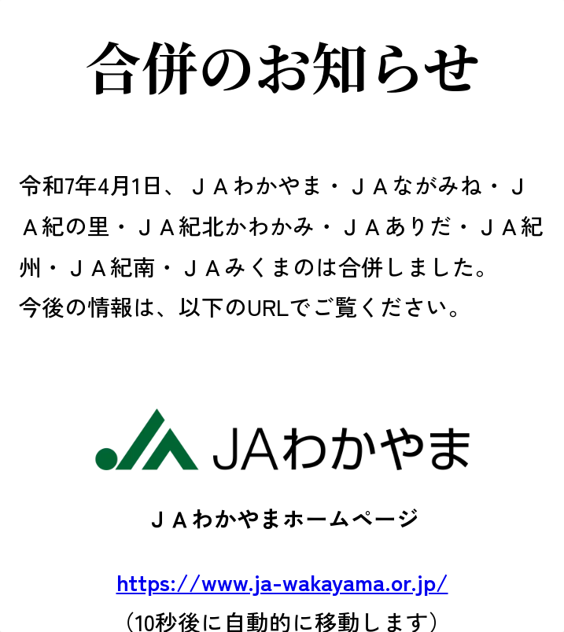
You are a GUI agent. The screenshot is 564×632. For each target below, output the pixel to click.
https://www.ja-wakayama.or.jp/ (282, 581)
